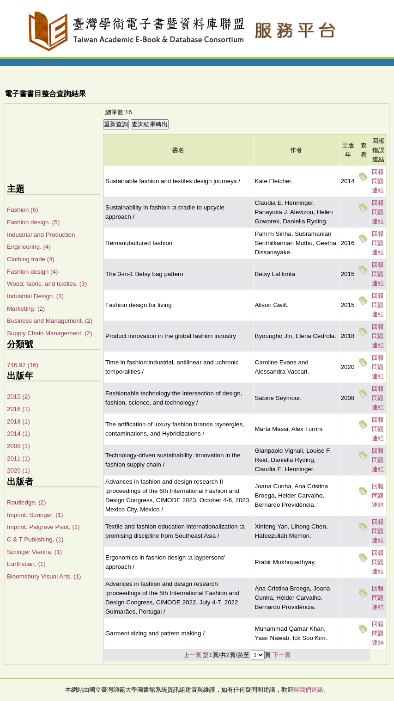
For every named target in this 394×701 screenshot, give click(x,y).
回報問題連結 (378, 181)
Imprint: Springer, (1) (35, 514)
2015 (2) (18, 396)
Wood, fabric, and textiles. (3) (47, 283)
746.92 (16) (22, 365)
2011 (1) (18, 458)
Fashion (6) (22, 209)
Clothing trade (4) (31, 259)
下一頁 (282, 655)
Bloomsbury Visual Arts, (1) (44, 576)
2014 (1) (18, 433)
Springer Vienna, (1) (34, 551)
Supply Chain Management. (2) (49, 333)
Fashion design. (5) (33, 222)
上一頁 (192, 655)
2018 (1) (18, 421)
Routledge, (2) (26, 502)
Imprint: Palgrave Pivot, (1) (43, 526)
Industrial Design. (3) (35, 296)
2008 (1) (18, 446)
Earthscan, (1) (26, 563)
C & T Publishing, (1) (35, 539)
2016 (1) (18, 409)
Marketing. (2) (26, 308)
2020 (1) (18, 470)
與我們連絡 (308, 689)
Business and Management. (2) (49, 320)
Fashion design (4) (32, 271)
